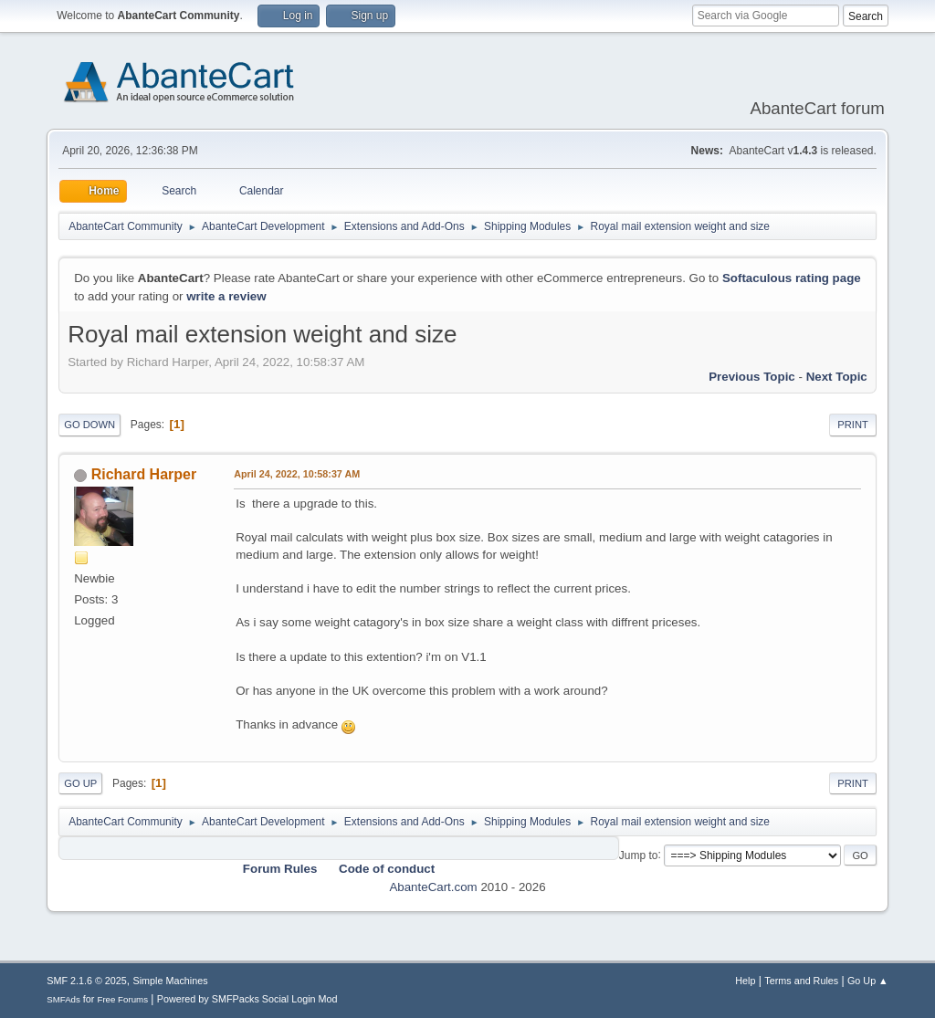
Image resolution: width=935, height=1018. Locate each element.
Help (745, 980)
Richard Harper (143, 474)
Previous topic (752, 376)
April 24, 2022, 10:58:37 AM (297, 473)
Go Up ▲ (867, 980)
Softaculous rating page (791, 278)
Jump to (638, 854)
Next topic (836, 376)
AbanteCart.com (433, 887)
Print (852, 424)
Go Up (80, 783)
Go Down (89, 424)
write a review (226, 296)
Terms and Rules (801, 980)
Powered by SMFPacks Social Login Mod (247, 998)
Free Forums (122, 999)
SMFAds (63, 999)
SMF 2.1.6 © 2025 (87, 980)
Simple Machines (170, 980)
